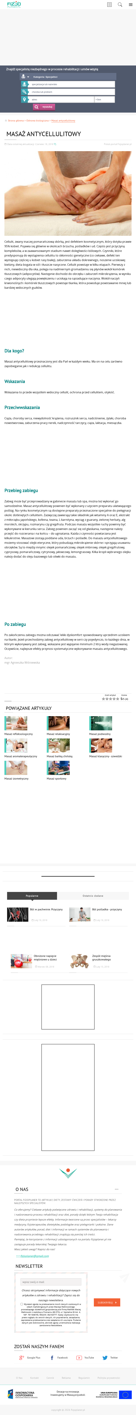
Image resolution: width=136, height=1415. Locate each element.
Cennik (50, 1377)
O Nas (19, 1377)
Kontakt (34, 1377)
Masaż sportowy (56, 778)
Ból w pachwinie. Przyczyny (46, 909)
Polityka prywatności (109, 1377)
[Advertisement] (66, 35)
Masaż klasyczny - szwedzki (105, 756)
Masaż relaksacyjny (58, 734)
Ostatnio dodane (93, 895)
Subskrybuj (108, 1303)
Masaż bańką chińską (59, 756)
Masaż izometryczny (16, 778)
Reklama (66, 1377)
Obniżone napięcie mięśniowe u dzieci (45, 957)
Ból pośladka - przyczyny (107, 909)
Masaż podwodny (99, 734)
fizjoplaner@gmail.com (32, 1256)
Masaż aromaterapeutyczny (20, 756)
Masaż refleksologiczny (18, 734)
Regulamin (84, 1377)
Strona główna (14, 120)
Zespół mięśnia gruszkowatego (101, 957)
